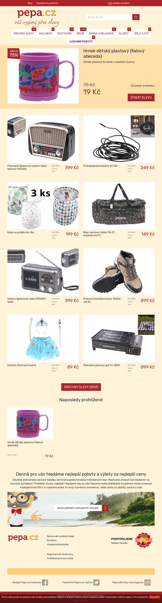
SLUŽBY (125, 32)
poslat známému (145, 85)
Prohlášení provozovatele (60, 558)
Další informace (81, 600)
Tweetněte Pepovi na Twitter (81, 582)
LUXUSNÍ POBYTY (82, 40)
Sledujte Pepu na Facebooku (30, 582)
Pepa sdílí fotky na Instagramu (131, 582)
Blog (30, 3)
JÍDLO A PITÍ (142, 32)
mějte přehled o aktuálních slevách (82, 508)
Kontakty (52, 540)
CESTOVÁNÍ (65, 32)
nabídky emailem (121, 3)
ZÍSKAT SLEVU (141, 97)
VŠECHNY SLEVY (24, 32)
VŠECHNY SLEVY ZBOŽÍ (81, 387)
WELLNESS (46, 32)
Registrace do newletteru (60, 554)
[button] (12, 76)
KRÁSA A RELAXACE (102, 32)
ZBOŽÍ (81, 32)
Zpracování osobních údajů (60, 536)
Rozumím (155, 597)
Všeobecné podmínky (47, 3)
